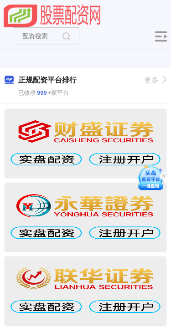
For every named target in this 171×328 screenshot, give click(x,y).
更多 (155, 80)
